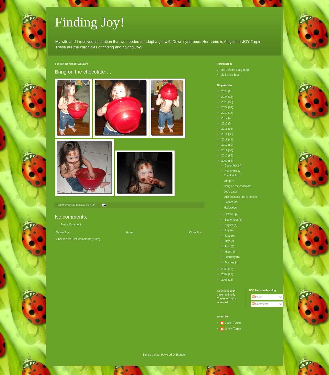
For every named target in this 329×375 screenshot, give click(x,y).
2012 (224, 144)
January (230, 262)
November (231, 170)
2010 (224, 155)
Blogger (181, 354)
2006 (224, 279)
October (230, 214)
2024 (224, 96)
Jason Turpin (233, 322)
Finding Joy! (90, 21)
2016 (224, 123)
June (228, 235)
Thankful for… (232, 175)
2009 (224, 160)
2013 (224, 139)
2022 (224, 107)
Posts (257, 296)
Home (129, 232)
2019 (224, 112)
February (230, 257)
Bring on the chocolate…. (239, 186)
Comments (260, 304)
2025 (224, 91)
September (232, 219)
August (229, 225)
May (228, 241)
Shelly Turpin (233, 328)
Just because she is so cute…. (242, 196)
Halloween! (230, 207)
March (229, 251)
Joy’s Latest (231, 191)
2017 (224, 118)
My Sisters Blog (229, 74)
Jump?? (229, 180)
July (227, 230)
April (228, 246)
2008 (224, 269)
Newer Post (63, 232)
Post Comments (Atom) (86, 239)
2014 (224, 134)
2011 (224, 150)
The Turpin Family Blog (234, 69)
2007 (224, 274)
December (231, 165)
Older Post (195, 232)
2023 (224, 102)
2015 (224, 128)
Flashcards (230, 202)
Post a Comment (71, 224)
